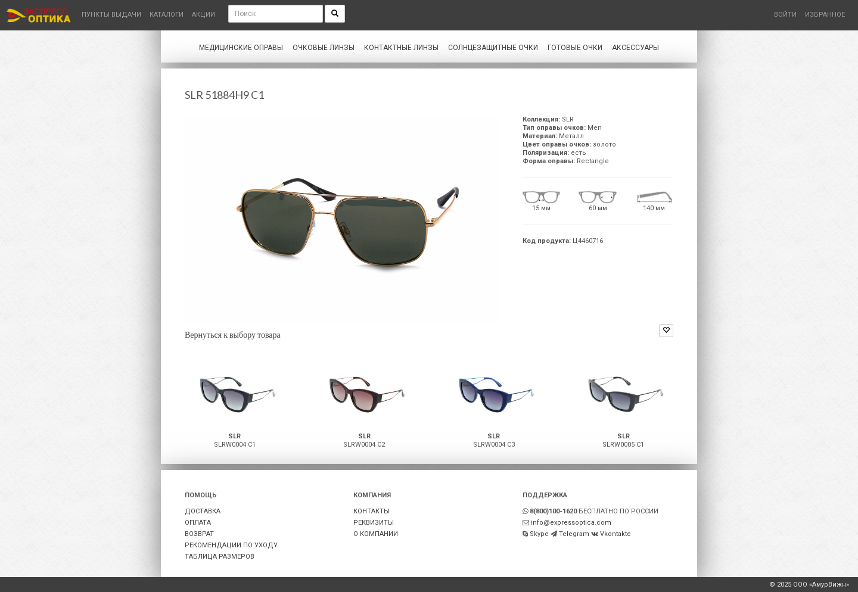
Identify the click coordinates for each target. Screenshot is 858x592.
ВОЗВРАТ (199, 534)
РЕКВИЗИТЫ (373, 522)
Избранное (825, 14)
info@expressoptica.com (571, 522)
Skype (539, 534)
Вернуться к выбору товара (233, 334)
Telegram (574, 534)
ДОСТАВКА (202, 511)
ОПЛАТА (198, 522)
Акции (203, 14)
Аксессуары (635, 47)
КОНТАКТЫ (371, 511)
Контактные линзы (401, 47)
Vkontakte (615, 534)
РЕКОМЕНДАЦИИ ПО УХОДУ (231, 545)
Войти (785, 14)
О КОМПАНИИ (375, 534)
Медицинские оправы (241, 47)
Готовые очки (575, 47)
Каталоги (167, 14)
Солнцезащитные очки (493, 47)
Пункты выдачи (111, 14)
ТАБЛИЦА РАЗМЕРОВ (219, 556)
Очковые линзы (324, 47)
